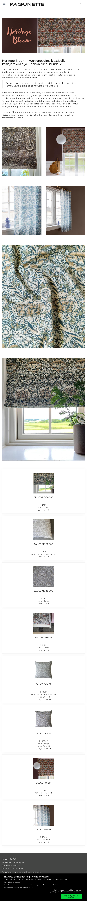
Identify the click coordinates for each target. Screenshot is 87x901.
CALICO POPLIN (43, 782)
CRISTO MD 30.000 (43, 497)
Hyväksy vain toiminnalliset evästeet (65, 892)
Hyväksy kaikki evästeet (71, 896)
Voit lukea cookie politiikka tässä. (19, 888)
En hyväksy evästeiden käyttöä (67, 890)
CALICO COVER (43, 684)
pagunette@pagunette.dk (28, 872)
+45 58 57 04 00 (18, 868)
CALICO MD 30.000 (43, 544)
